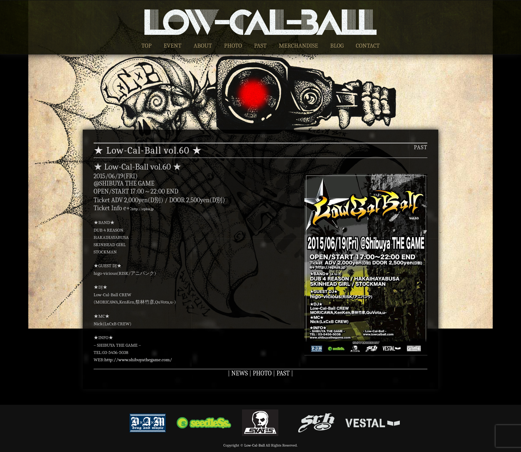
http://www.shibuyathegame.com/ (138, 359)
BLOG (337, 45)
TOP (146, 45)
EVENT (172, 45)
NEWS (239, 373)
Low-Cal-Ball (254, 445)
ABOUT (202, 45)
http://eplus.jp (142, 209)
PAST (260, 45)
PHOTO (233, 45)
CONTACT (368, 45)
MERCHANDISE (298, 45)
